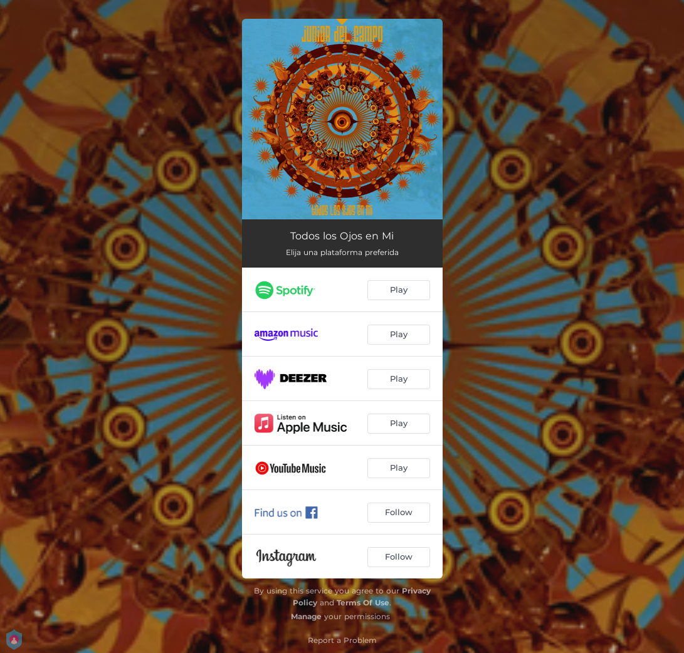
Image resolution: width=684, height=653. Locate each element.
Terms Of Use (363, 602)
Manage (306, 616)
